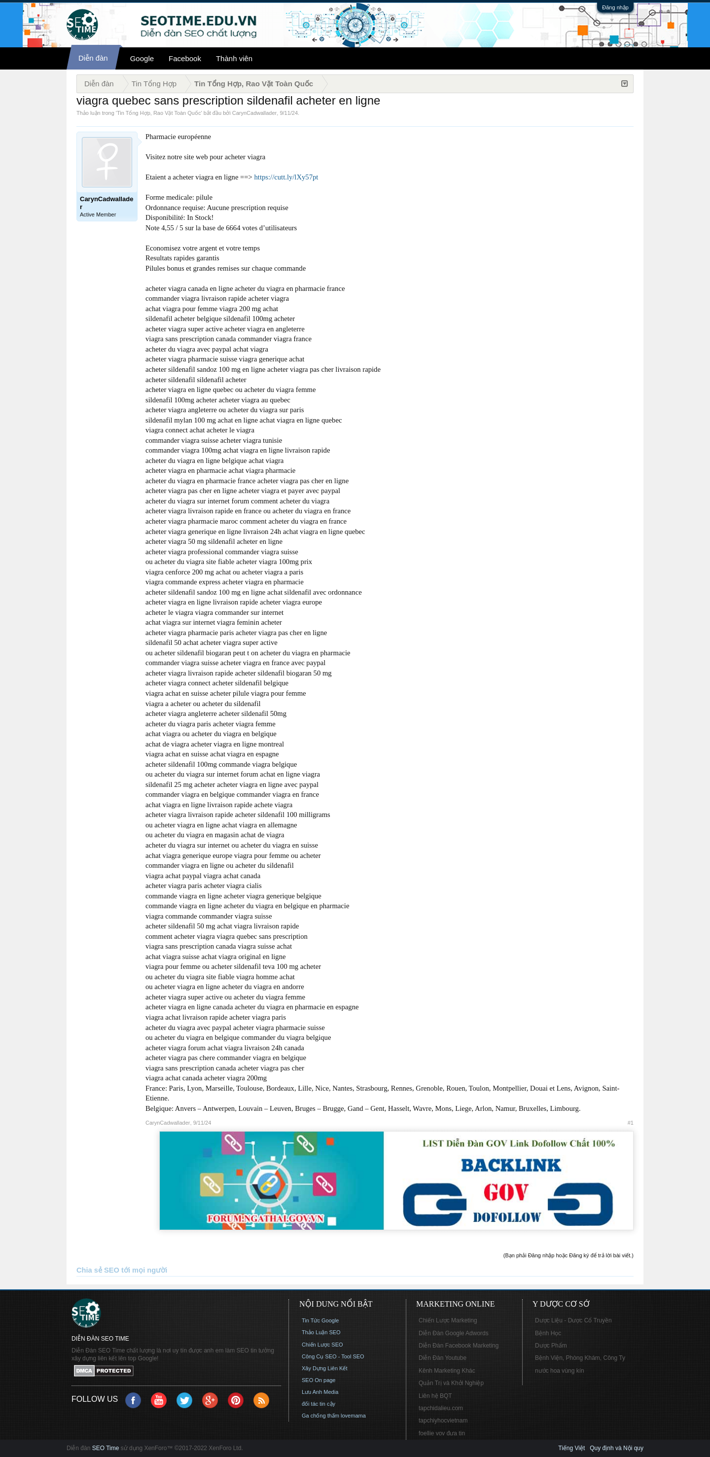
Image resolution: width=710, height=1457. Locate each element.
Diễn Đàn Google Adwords (454, 1333)
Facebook (185, 58)
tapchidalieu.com (441, 1408)
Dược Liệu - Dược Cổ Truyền (573, 1320)
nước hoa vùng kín (559, 1370)
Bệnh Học (548, 1333)
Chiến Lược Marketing (448, 1320)
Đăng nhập (615, 7)
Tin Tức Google (320, 1320)
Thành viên (234, 58)
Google (142, 58)
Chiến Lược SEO (322, 1345)
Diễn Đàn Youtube (442, 1357)
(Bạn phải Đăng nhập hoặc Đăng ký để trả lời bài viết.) (568, 1255)
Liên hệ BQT (435, 1395)
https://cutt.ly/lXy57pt (286, 177)
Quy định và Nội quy (616, 1448)
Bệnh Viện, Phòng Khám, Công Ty (580, 1357)
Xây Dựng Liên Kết (325, 1368)
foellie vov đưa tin (442, 1433)
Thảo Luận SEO (321, 1332)
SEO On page (319, 1380)
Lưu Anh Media (320, 1392)
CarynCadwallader (254, 113)
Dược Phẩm (551, 1345)
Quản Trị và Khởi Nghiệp (451, 1383)
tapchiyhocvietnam (443, 1420)
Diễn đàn (93, 58)
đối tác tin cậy (318, 1404)
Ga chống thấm (320, 1416)
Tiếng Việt (571, 1448)
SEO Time (105, 1448)
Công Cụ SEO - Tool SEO (333, 1356)
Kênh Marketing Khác (447, 1370)
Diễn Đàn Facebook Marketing (458, 1345)
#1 (631, 1123)
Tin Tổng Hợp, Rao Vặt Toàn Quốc (159, 113)
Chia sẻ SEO (97, 1270)
